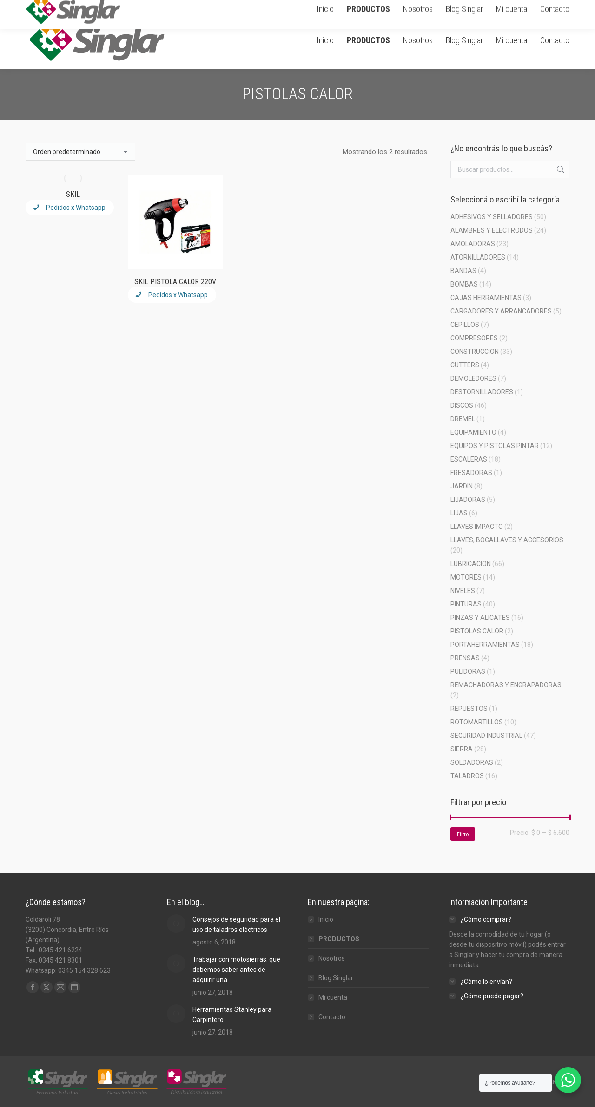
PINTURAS (466, 604)
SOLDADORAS (471, 762)
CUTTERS (464, 365)
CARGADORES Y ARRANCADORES (501, 311)
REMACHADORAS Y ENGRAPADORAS (506, 685)
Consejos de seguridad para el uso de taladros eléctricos (236, 924)
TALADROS (467, 776)
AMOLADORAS (472, 243)
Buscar (559, 169)
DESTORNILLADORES (481, 392)
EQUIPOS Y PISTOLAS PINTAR (494, 445)
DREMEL (462, 419)
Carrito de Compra (467, 6)
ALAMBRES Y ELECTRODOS (491, 230)
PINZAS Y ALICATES (480, 617)
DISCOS (461, 405)
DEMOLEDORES (473, 378)
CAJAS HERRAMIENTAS (486, 297)
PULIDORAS (467, 671)
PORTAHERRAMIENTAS (485, 644)
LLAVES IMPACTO (476, 526)
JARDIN (461, 486)
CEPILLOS (464, 324)
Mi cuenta (332, 997)
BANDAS (463, 270)
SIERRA (461, 749)
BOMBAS (464, 284)
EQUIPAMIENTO (473, 432)
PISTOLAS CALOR (476, 631)
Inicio (325, 919)
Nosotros (331, 958)
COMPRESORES (474, 338)
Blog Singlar (335, 978)
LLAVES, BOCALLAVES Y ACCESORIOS (506, 540)
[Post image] (176, 923)
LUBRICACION (470, 563)
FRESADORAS (471, 472)
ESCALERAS (468, 459)
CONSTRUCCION (474, 351)
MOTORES (466, 577)
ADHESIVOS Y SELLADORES (491, 217)
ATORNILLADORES (477, 257)
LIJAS (459, 513)
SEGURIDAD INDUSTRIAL (486, 735)
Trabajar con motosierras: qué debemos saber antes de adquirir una (236, 969)
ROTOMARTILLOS (476, 722)
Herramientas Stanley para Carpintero (231, 1014)
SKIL (73, 194)
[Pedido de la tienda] (80, 152)
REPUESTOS (469, 708)
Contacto (331, 1017)
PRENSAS (465, 658)
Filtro (463, 834)
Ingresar (519, 6)
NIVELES (462, 590)
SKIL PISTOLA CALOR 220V (175, 281)
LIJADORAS (467, 499)
